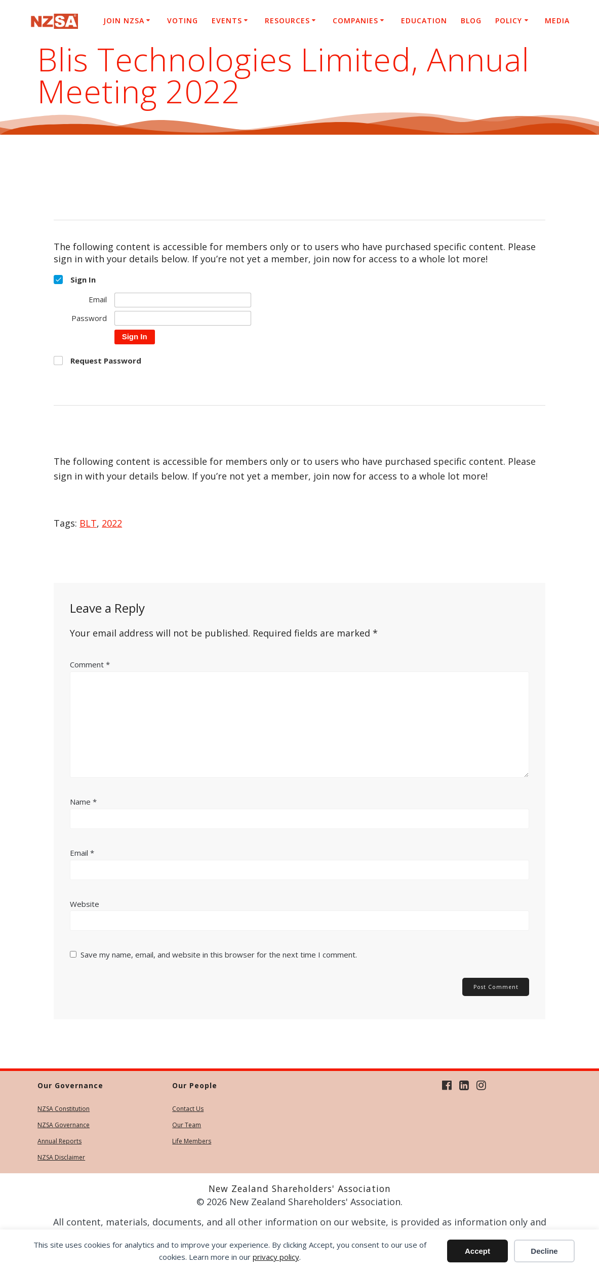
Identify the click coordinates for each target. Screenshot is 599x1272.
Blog (471, 20)
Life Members (191, 1141)
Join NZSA (123, 20)
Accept (477, 1251)
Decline (544, 1251)
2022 (112, 523)
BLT (88, 523)
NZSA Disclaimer (61, 1157)
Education (424, 20)
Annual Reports (59, 1141)
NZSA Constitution (63, 1108)
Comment (90, 664)
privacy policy (276, 1257)
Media (557, 20)
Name (83, 802)
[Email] (182, 300)
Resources (287, 20)
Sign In (134, 336)
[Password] (182, 318)
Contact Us (188, 1108)
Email (82, 853)
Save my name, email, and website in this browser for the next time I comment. (219, 954)
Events (227, 20)
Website (84, 904)
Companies (355, 20)
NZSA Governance (63, 1125)
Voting (182, 20)
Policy (508, 20)
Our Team (186, 1125)
